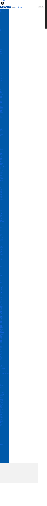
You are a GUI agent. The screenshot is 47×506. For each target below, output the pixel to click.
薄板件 (1, 325)
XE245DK (1, 159)
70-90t (1, 251)
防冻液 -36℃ (1, 176)
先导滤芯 (1, 194)
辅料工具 (1, 49)
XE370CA (1, 220)
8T (0, 267)
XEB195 (1, 321)
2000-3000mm (1, 253)
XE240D (1, 158)
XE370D (1, 333)
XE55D (1, 151)
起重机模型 (1, 395)
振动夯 (1, 311)
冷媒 (0, 425)
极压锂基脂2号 (1, 178)
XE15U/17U (1, 149)
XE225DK (1, 104)
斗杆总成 (1, 347)
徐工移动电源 (1, 420)
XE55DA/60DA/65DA (2, 368)
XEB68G (1, 289)
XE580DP (1, 133)
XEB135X (1, 295)
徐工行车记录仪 (2, 407)
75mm (1, 78)
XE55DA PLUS (1, 94)
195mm (1, 72)
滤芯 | (16, 7)
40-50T (1, 280)
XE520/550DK (1, 167)
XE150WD (1, 110)
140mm (1, 76)
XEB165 (1, 319)
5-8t (0, 248)
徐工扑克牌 (1, 421)
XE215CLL (1, 344)
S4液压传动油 (1, 172)
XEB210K (1, 290)
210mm (1, 70)
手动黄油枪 (1, 53)
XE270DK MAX (1, 107)
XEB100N (1, 316)
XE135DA (1, 213)
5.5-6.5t (1, 257)
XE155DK (1, 101)
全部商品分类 (1, 9)
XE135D (1, 371)
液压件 (1, 266)
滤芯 (0, 187)
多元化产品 (1, 128)
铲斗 (0, 348)
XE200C (1, 215)
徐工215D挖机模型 (2, 394)
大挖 (0, 328)
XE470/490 (1, 237)
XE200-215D (1, 157)
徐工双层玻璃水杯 (2, 404)
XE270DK (1, 106)
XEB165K (1, 292)
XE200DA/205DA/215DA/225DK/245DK (4, 373)
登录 (3, 0)
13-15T (1, 330)
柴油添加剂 (1, 181)
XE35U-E (1, 92)
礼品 (0, 384)
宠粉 (0, 405)
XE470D (1, 113)
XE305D (1, 162)
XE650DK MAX (1, 118)
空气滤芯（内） (2, 196)
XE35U (1, 91)
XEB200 (1, 299)
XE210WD (1, 111)
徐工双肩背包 (1, 409)
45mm (1, 80)
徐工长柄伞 (1, 412)
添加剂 (21, 7)
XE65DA (1, 96)
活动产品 (1, 404)
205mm (1, 71)
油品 (0, 167)
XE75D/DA (1, 153)
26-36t (1, 259)
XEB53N (1, 314)
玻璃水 (1, 52)
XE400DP (1, 132)
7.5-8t (0, 256)
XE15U (1, 90)
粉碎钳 (1, 309)
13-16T (1, 272)
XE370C (1, 281)
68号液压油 (1, 173)
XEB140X (1, 294)
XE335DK (1, 334)
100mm (1, 77)
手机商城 (23, 3)
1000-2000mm (1, 254)
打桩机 (1, 308)
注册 (4, 0)
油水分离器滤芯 (2, 199)
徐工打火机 (1, 417)
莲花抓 (1, 310)
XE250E (1, 342)
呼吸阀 (1, 192)
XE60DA (1, 95)
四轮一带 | (19, 7)
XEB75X (1, 296)
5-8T (0, 277)
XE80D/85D (1, 154)
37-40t (1, 258)
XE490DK (1, 114)
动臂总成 (1, 346)
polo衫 (1, 387)
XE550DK (1, 117)
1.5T (0, 270)
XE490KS (1, 129)
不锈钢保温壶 (1, 402)
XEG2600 (1, 135)
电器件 (1, 246)
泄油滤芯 (1, 191)
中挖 (0, 327)
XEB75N (1, 315)
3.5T (0, 271)
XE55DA (1, 152)
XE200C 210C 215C (2, 332)
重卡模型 (1, 397)
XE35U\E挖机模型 (2, 392)
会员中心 (11, 9)
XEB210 (1, 300)
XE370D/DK (1, 163)
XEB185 (1, 301)
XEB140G (1, 287)
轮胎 (0, 29)
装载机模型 (1, 396)
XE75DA (1, 97)
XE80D (1, 99)
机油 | (15, 7)
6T (0, 268)
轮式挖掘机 (1, 108)
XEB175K (1, 291)
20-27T (1, 273)
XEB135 (1, 305)
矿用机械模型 (1, 399)
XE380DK (1, 164)
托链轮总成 (1, 240)
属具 (0, 305)
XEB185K (1, 324)
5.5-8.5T (1, 329)
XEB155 (1, 318)
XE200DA (1, 102)
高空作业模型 (1, 400)
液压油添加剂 (1, 180)
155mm (1, 75)
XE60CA (1, 209)
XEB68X (1, 297)
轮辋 (0, 11)
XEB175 (1, 302)
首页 (1, 0)
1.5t (0, 261)
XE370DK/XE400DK (2, 221)
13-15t (1, 249)
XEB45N (1, 313)
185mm (1, 73)
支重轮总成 (1, 239)
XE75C (1, 208)
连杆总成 (1, 351)
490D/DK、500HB (2, 166)
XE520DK (1, 116)
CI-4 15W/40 (1, 170)
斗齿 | (17, 7)
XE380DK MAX (1, 112)
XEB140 (1, 304)
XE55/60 (1, 229)
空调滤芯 (1, 190)
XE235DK (1, 218)
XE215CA (1, 216)
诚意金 (1, 406)
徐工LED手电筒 (1, 414)
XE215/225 (1, 233)
